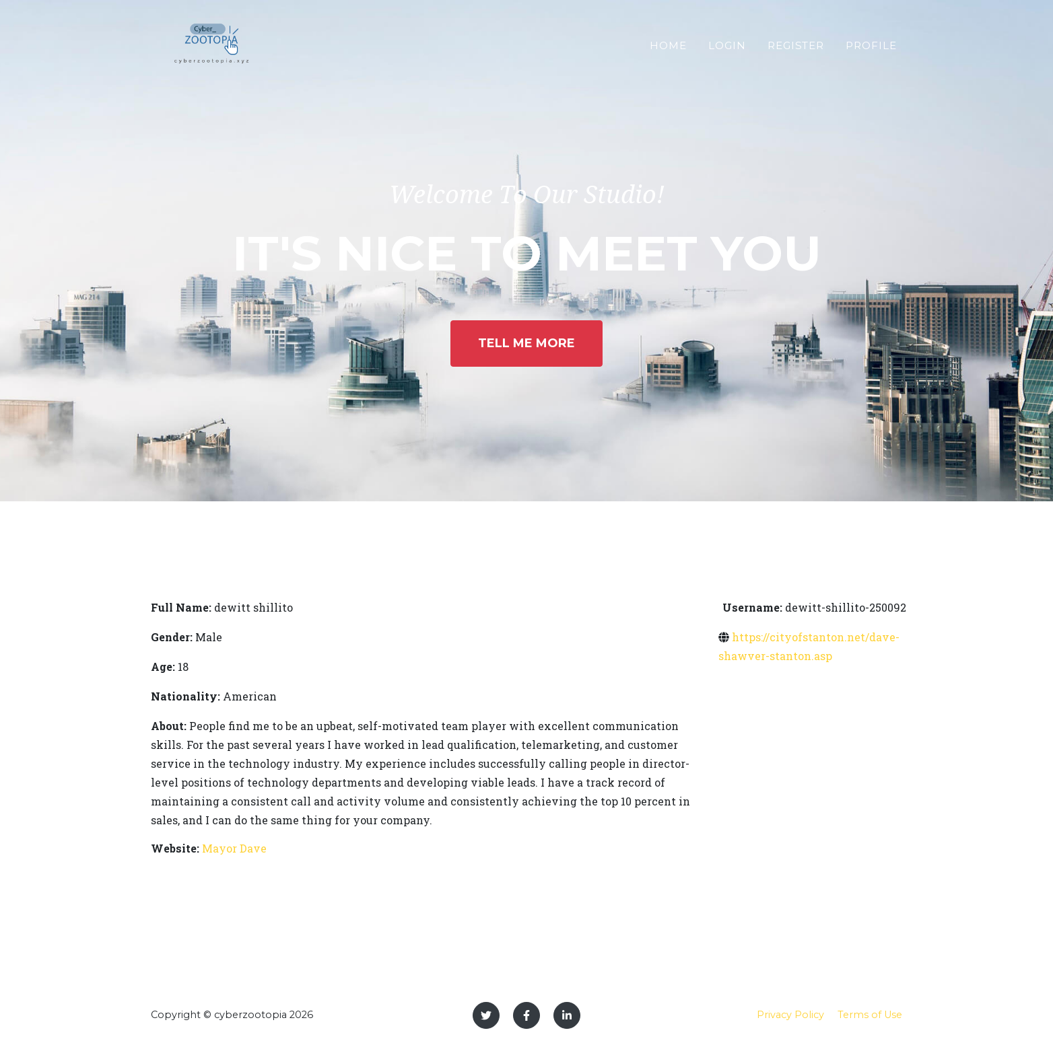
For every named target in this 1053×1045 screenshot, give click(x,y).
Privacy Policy (790, 1015)
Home (668, 50)
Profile (871, 50)
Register (796, 50)
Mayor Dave (234, 848)
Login (727, 50)
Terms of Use (870, 1015)
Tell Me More (526, 343)
